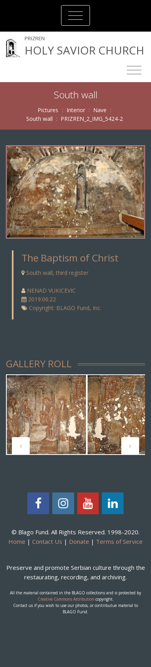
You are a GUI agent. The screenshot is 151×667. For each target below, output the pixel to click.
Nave (100, 110)
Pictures (48, 110)
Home (16, 541)
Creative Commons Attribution (66, 599)
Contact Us (47, 541)
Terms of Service (119, 541)
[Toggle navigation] (75, 15)
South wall (39, 118)
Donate (79, 541)
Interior (76, 110)
